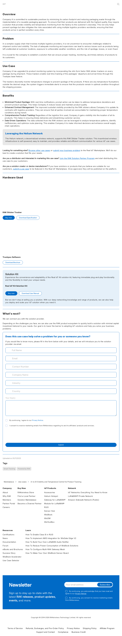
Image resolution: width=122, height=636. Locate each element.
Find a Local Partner (26, 496)
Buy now (8, 218)
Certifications (8, 534)
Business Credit (79, 632)
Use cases (22, 482)
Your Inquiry (10, 398)
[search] (118, 4)
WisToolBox (49, 522)
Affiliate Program (107, 628)
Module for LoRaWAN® (54, 503)
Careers (6, 507)
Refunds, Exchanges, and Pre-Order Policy (45, 628)
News (5, 538)
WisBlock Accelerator (12, 557)
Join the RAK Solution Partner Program (77, 158)
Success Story (9, 553)
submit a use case (21, 169)
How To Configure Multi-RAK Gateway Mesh (45, 549)
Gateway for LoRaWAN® (54, 500)
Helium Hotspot (51, 496)
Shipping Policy (90, 628)
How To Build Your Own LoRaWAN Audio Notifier (47, 542)
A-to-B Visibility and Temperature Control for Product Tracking (56, 482)
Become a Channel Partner (30, 503)
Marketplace (9, 482)
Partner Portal (9, 503)
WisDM (47, 518)
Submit (61, 445)
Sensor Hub (49, 511)
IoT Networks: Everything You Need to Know (87, 492)
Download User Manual (30, 293)
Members (7, 500)
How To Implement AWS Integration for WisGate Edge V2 (51, 538)
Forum (5, 545)
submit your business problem (66, 150)
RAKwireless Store (26, 492)
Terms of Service (15, 628)
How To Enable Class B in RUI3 (39, 534)
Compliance (63, 632)
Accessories (49, 492)
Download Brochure (12, 262)
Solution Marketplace (27, 500)
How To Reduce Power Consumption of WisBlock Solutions (52, 545)
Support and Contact (45, 632)
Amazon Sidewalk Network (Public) (83, 500)
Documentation (9, 542)
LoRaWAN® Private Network (80, 496)
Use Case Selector (11, 560)
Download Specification (28, 218)
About (5, 492)
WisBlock (48, 514)
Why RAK (7, 496)
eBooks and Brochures (13, 549)
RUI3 (46, 507)
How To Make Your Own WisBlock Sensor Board (47, 553)
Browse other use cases (39, 150)
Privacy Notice (37, 420)
